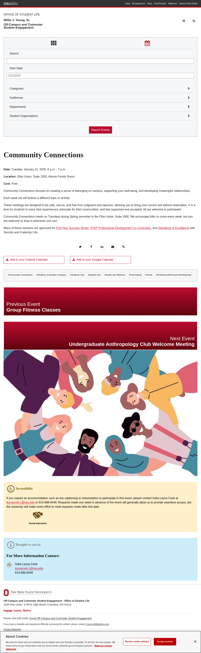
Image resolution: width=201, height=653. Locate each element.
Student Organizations (24, 115)
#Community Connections (20, 275)
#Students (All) (77, 275)
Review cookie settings (137, 644)
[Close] (195, 645)
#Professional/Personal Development (173, 275)
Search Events (100, 129)
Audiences (16, 97)
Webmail (172, 3)
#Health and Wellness (114, 275)
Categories (16, 88)
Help (127, 3)
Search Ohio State (188, 3)
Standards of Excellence (173, 228)
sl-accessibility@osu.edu (97, 624)
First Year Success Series (72, 228)
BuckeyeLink (138, 3)
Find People (160, 3)
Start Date (16, 68)
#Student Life (94, 275)
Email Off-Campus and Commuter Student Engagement (61, 618)
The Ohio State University (11, 3)
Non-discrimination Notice (16, 632)
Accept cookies (165, 644)
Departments (18, 106)
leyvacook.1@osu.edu (20, 502)
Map (149, 3)
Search (14, 53)
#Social (148, 275)
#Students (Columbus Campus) (51, 275)
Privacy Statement (12, 629)
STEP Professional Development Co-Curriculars (120, 228)
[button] (37, 517)
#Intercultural (135, 275)
